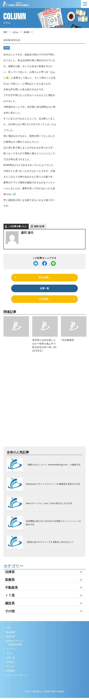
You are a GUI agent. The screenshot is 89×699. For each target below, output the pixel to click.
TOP (8, 629)
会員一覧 (10, 658)
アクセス (10, 667)
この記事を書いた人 (17, 226)
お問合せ (10, 663)
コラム (15, 32)
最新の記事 (39, 226)
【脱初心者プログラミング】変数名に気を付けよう (50, 543)
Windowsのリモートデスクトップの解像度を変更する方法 (53, 485)
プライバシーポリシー (17, 676)
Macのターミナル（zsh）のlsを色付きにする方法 (49, 504)
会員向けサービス (15, 642)
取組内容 (10, 637)
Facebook (6, 683)
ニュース (10, 650)
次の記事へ (44, 300)
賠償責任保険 (15, 645)
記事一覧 (44, 289)
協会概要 (10, 633)
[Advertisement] (37, 402)
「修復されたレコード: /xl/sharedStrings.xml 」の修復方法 (53, 465)
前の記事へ (44, 277)
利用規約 (10, 672)
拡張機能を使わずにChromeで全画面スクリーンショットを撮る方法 (53, 524)
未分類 (6, 47)
